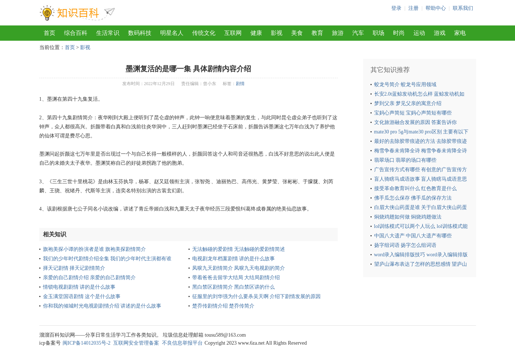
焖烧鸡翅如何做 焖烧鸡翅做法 (408, 217)
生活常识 (107, 33)
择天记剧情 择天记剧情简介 (74, 268)
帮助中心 (435, 8)
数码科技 (139, 33)
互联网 (233, 33)
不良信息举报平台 (182, 343)
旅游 (338, 33)
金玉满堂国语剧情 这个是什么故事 (82, 296)
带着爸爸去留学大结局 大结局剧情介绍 (236, 277)
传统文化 (203, 33)
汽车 (358, 33)
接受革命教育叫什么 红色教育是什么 (415, 188)
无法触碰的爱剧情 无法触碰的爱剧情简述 (238, 249)
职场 (378, 33)
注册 (413, 8)
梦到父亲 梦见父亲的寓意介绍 (408, 103)
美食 (297, 33)
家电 (460, 33)
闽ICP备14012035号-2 (86, 343)
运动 (419, 33)
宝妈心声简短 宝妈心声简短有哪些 (413, 113)
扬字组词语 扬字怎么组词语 (405, 245)
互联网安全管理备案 (136, 343)
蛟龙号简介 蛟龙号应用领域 (405, 84)
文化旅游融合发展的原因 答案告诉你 (415, 122)
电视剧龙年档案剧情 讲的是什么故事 (233, 258)
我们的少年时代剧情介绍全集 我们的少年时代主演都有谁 (107, 258)
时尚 (399, 33)
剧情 (240, 83)
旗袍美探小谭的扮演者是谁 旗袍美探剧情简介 (94, 249)
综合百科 (75, 33)
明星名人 (171, 33)
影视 (276, 33)
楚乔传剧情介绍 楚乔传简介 (223, 306)
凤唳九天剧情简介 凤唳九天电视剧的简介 (238, 268)
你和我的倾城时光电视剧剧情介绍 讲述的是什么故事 (102, 306)
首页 (49, 33)
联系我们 (463, 8)
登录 (396, 8)
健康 (256, 33)
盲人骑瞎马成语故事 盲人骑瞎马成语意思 (420, 179)
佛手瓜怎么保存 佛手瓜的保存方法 (413, 198)
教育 (317, 33)
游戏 (439, 33)
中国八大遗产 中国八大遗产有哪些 (413, 235)
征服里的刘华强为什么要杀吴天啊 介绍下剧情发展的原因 (256, 296)
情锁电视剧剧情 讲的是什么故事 (79, 287)
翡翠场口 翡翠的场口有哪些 (405, 160)
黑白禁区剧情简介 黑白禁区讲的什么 (233, 287)
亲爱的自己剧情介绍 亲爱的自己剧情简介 (89, 277)
